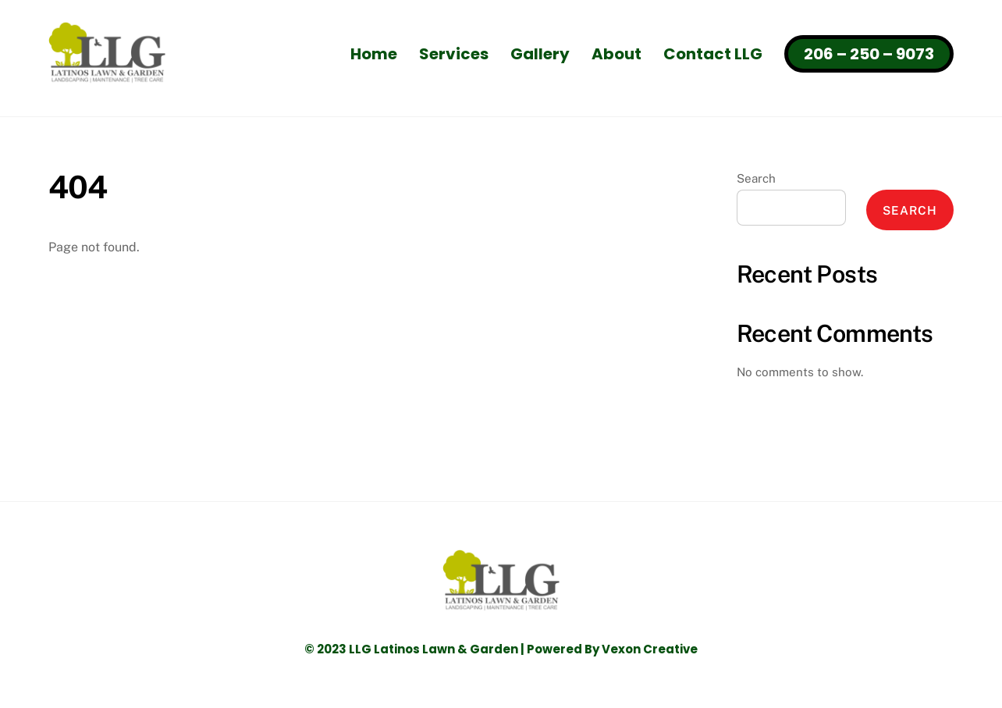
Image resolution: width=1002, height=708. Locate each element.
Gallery (540, 54)
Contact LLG (712, 54)
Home (373, 54)
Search (756, 178)
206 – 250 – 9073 (869, 54)
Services (454, 54)
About (616, 54)
